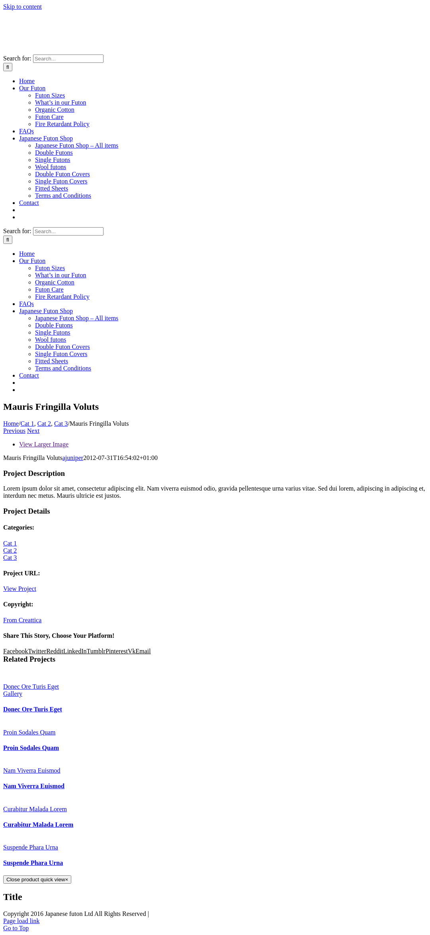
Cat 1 (10, 543)
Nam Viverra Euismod (32, 770)
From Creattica (22, 620)
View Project (19, 588)
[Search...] (68, 59)
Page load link (21, 920)
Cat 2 (10, 550)
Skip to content (22, 6)
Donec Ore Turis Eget (31, 686)
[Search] (7, 67)
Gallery (12, 693)
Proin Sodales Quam (29, 732)
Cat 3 (10, 557)
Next (33, 430)
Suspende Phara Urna (30, 847)
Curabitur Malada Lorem (35, 809)
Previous (14, 430)
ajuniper (73, 457)
